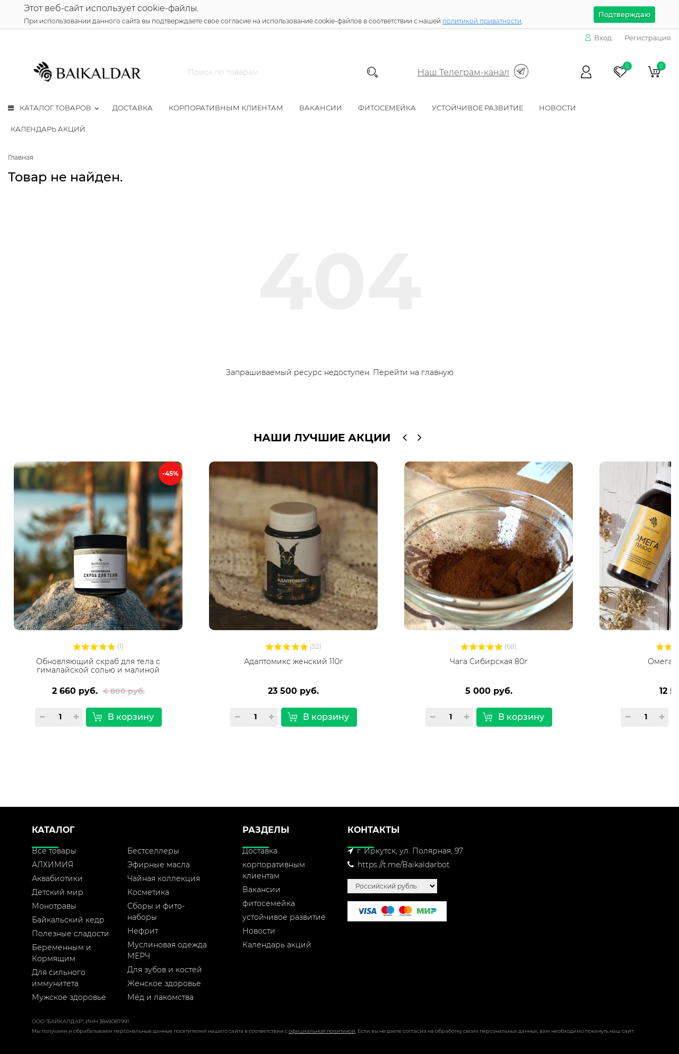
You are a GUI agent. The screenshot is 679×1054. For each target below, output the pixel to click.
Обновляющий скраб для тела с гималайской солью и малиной (98, 666)
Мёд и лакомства (160, 997)
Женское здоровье (164, 983)
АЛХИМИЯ (52, 864)
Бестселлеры (153, 851)
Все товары (54, 851)
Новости (557, 107)
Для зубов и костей (164, 969)
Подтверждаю (624, 14)
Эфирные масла (158, 864)
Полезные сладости (70, 933)
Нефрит (142, 931)
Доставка (132, 107)
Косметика (148, 892)
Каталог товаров (49, 107)
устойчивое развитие (477, 107)
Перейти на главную (413, 372)
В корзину (123, 717)
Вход (598, 37)
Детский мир (57, 892)
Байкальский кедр (68, 920)
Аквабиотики (57, 878)
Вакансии (320, 107)
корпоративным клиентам (226, 107)
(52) (293, 646)
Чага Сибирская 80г (489, 661)
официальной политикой (322, 1031)
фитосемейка (387, 107)
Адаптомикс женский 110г (293, 661)
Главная (20, 157)
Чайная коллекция (163, 878)
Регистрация (647, 37)
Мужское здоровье (69, 997)
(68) (488, 646)
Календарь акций (48, 129)
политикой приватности (481, 21)
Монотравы (54, 906)
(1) (98, 646)
